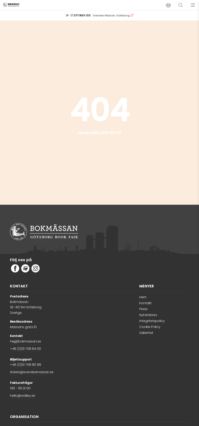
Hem (142, 297)
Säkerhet (146, 332)
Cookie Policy (149, 326)
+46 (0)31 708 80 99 (25, 364)
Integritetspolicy (152, 321)
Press (143, 309)
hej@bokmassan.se (25, 341)
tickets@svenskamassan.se (32, 372)
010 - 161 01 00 (20, 388)
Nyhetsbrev (148, 315)
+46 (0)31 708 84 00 (25, 348)
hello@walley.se (22, 395)
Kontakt (145, 303)
